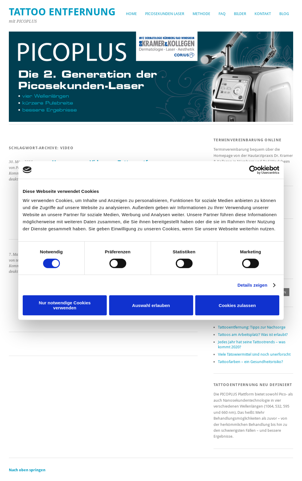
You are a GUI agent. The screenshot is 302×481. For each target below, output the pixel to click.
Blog (284, 14)
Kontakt (263, 14)
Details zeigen (252, 285)
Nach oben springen (27, 470)
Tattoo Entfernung (62, 12)
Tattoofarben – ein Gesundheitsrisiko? (250, 361)
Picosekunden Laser (164, 14)
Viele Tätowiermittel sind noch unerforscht (254, 354)
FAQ (222, 14)
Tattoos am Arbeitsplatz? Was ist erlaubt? (253, 334)
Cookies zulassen (237, 305)
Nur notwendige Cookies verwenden (65, 305)
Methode (201, 14)
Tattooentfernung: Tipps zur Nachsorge (251, 327)
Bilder (240, 14)
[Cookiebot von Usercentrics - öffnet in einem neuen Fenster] (253, 169)
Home (131, 14)
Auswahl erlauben (151, 305)
